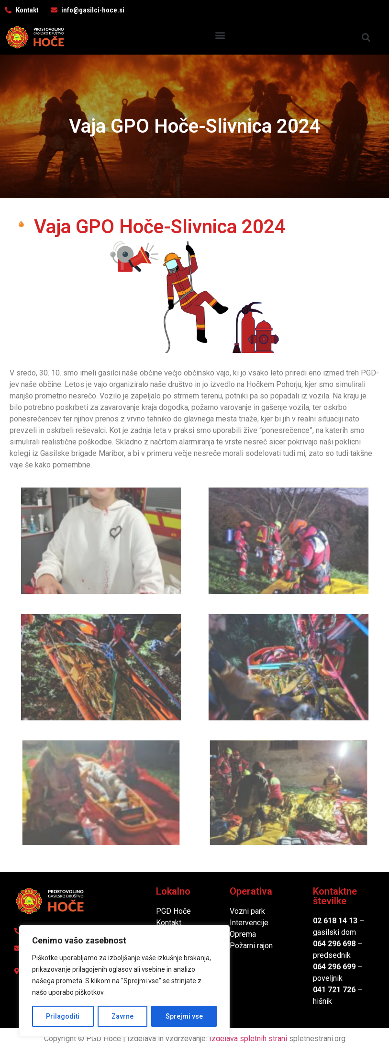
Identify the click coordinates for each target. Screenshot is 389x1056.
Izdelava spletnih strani (248, 1038)
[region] (124, 981)
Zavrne (122, 1016)
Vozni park (247, 911)
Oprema (243, 934)
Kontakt (168, 922)
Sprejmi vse (184, 1016)
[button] (220, 35)
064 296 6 (330, 943)
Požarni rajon (251, 945)
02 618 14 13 (335, 920)
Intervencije (249, 922)
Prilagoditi (62, 1016)
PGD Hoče (173, 911)
